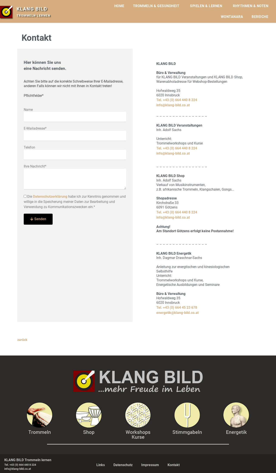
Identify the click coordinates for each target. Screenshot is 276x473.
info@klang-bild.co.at (173, 105)
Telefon (29, 147)
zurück (22, 339)
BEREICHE (261, 17)
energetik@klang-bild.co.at (177, 313)
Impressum (150, 465)
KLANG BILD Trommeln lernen (27, 460)
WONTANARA (232, 17)
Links (100, 465)
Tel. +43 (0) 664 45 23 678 (176, 307)
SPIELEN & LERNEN (207, 6)
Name (28, 110)
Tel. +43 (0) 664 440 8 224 (176, 100)
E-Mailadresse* (35, 128)
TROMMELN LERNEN (33, 15)
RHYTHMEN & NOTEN (251, 6)
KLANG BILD (33, 9)
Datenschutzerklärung (50, 196)
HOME (119, 6)
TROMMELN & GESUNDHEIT (157, 6)
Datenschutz (123, 465)
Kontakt (174, 465)
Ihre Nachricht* (35, 166)
